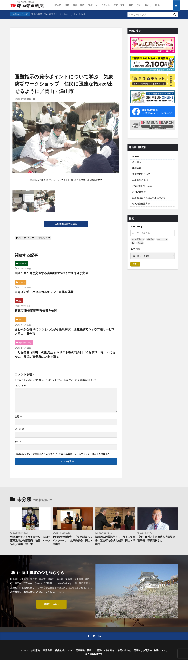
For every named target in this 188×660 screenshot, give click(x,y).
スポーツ (92, 5)
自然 (131, 5)
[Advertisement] (66, 42)
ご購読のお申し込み (142, 185)
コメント (20, 385)
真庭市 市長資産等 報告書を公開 (36, 310)
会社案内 (136, 162)
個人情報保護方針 (141, 203)
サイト (18, 441)
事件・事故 (78, 5)
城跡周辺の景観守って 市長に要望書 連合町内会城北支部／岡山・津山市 (115, 540)
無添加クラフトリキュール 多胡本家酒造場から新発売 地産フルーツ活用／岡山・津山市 (30, 540)
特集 (67, 5)
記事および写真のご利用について (148, 197)
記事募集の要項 (140, 180)
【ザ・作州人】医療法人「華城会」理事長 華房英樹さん (157, 538)
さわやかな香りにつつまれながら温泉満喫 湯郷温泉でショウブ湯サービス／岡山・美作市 (65, 331)
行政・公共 (23, 263)
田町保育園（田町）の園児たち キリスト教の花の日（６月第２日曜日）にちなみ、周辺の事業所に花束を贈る (65, 354)
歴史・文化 (119, 5)
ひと (139, 5)
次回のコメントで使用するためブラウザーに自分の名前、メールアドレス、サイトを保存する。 (64, 454)
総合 (157, 5)
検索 (134, 264)
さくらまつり (66, 14)
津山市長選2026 (39, 14)
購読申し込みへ (51, 604)
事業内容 (136, 168)
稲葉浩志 (53, 14)
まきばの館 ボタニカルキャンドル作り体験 (44, 292)
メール (19, 429)
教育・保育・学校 (25, 343)
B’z (75, 14)
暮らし (148, 5)
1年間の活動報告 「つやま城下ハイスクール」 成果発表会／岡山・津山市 (73, 540)
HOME (57, 5)
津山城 (81, 14)
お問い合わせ (139, 191)
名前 (18, 416)
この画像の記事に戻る (66, 223)
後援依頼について (141, 174)
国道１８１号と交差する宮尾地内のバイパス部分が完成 (51, 273)
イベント (105, 5)
